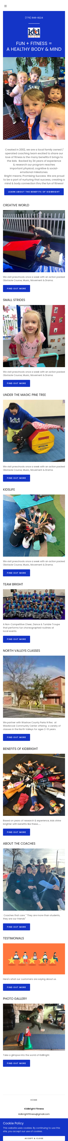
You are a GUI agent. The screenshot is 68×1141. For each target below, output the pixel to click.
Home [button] (33, 1099)
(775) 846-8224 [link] (34, 17)
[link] (34, 33)
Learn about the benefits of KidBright (34, 191)
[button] (5, 6)
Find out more (16, 288)
